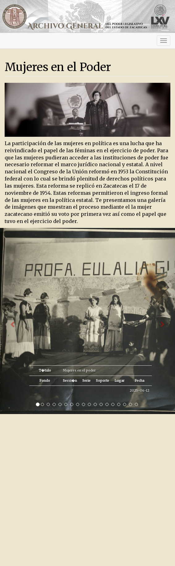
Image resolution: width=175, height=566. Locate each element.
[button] (13, 321)
